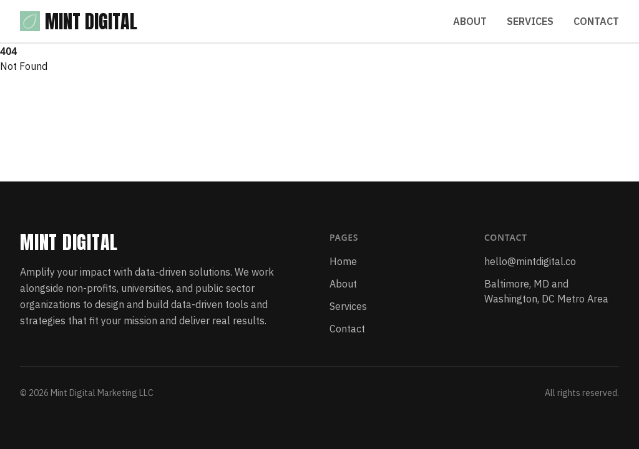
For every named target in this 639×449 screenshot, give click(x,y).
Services (530, 21)
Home (343, 261)
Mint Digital (78, 21)
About (470, 21)
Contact (596, 21)
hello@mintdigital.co (530, 261)
